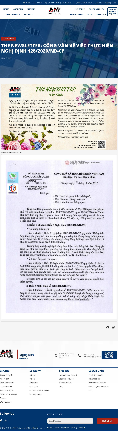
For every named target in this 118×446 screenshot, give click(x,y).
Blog (89, 14)
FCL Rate (28, 14)
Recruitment (76, 14)
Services (31, 9)
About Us (18, 9)
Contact (101, 14)
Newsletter (9, 38)
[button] (112, 11)
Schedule (80, 9)
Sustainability (96, 9)
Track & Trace (13, 14)
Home (6, 9)
